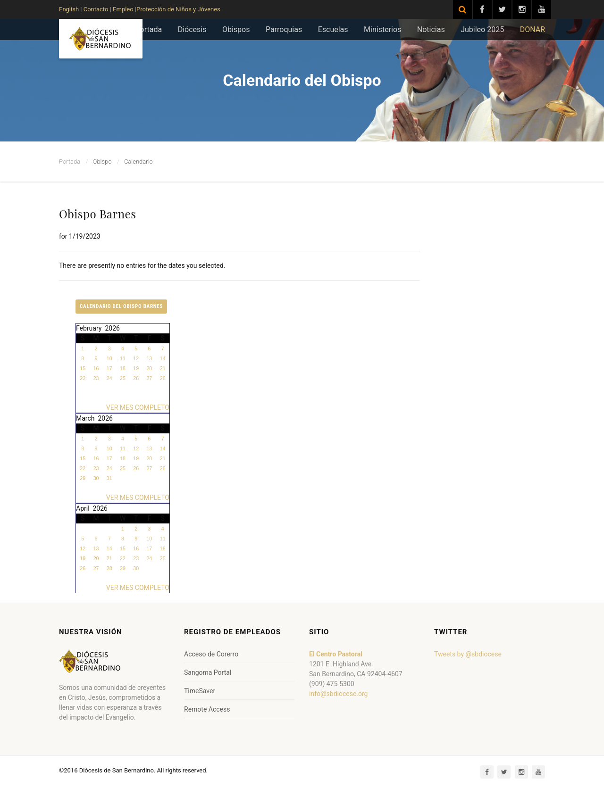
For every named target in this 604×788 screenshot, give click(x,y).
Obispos (236, 29)
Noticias (431, 29)
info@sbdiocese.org (338, 693)
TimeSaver (199, 691)
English (69, 9)
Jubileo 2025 (482, 29)
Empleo (122, 9)
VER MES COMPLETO (137, 407)
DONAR (532, 29)
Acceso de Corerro (211, 654)
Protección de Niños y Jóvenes (178, 9)
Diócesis (192, 29)
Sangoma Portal (207, 672)
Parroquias (284, 29)
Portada (148, 29)
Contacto (96, 9)
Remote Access (207, 709)
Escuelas (333, 29)
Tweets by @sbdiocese (468, 654)
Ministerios (382, 29)
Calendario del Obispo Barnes (121, 306)
